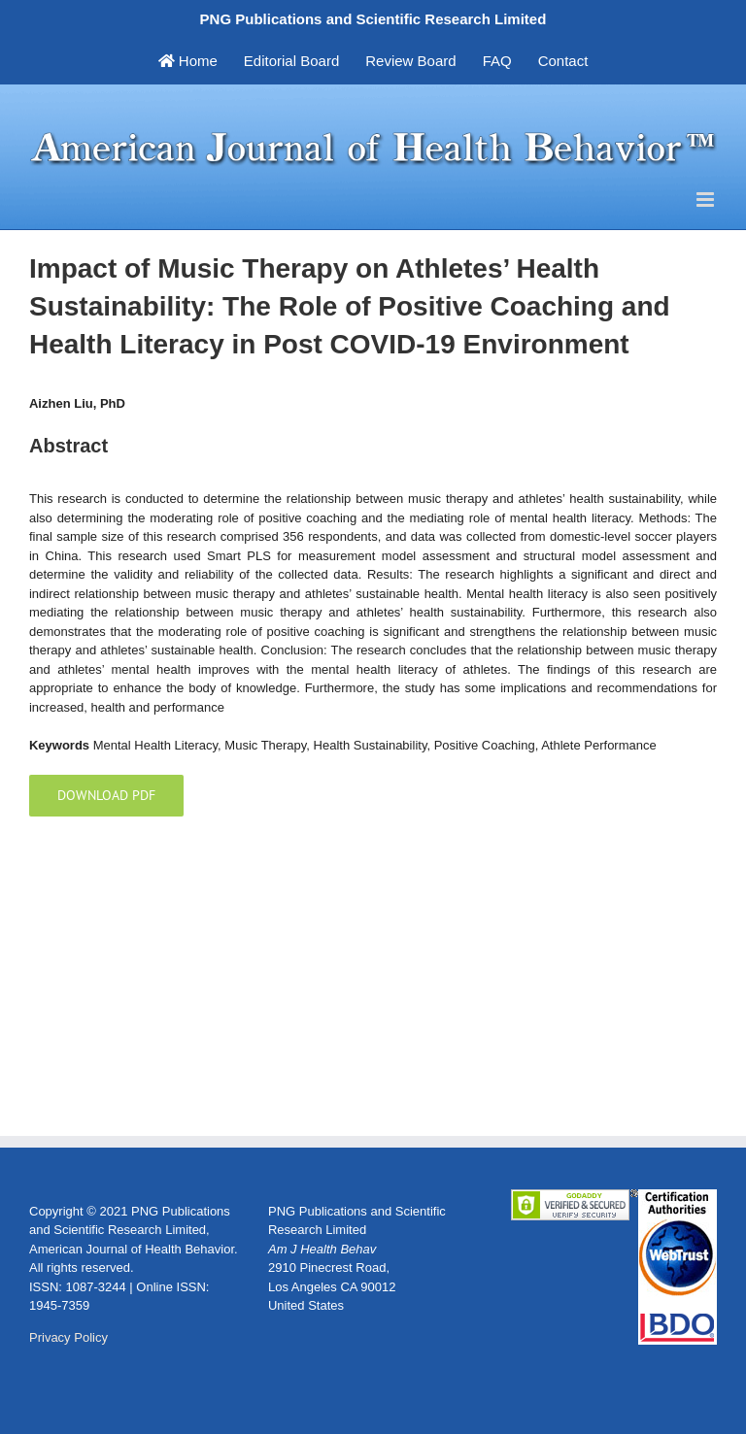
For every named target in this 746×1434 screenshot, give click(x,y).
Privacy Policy (68, 1337)
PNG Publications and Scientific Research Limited (373, 19)
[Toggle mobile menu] (706, 199)
